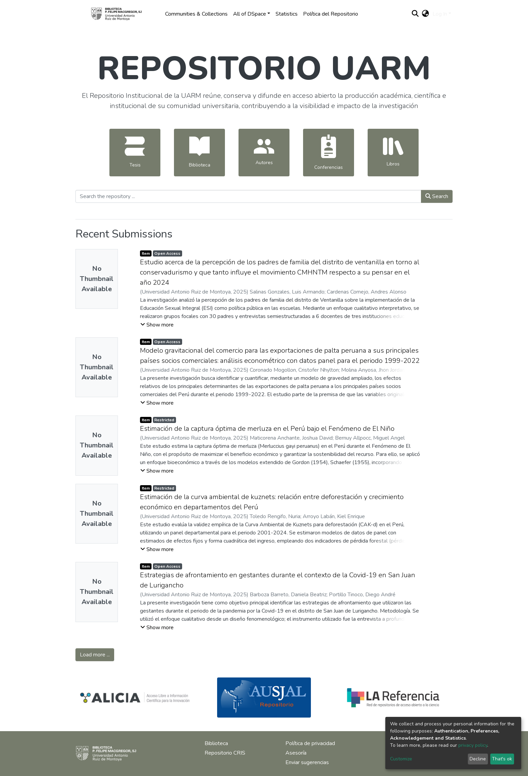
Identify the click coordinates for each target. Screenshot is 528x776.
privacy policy (472, 745)
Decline (478, 759)
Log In (440, 14)
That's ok (502, 759)
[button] (425, 14)
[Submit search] (415, 14)
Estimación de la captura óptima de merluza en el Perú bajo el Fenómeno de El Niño (267, 428)
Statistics (287, 14)
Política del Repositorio (330, 14)
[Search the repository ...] (248, 196)
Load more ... (95, 654)
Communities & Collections (196, 14)
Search (436, 196)
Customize (401, 759)
